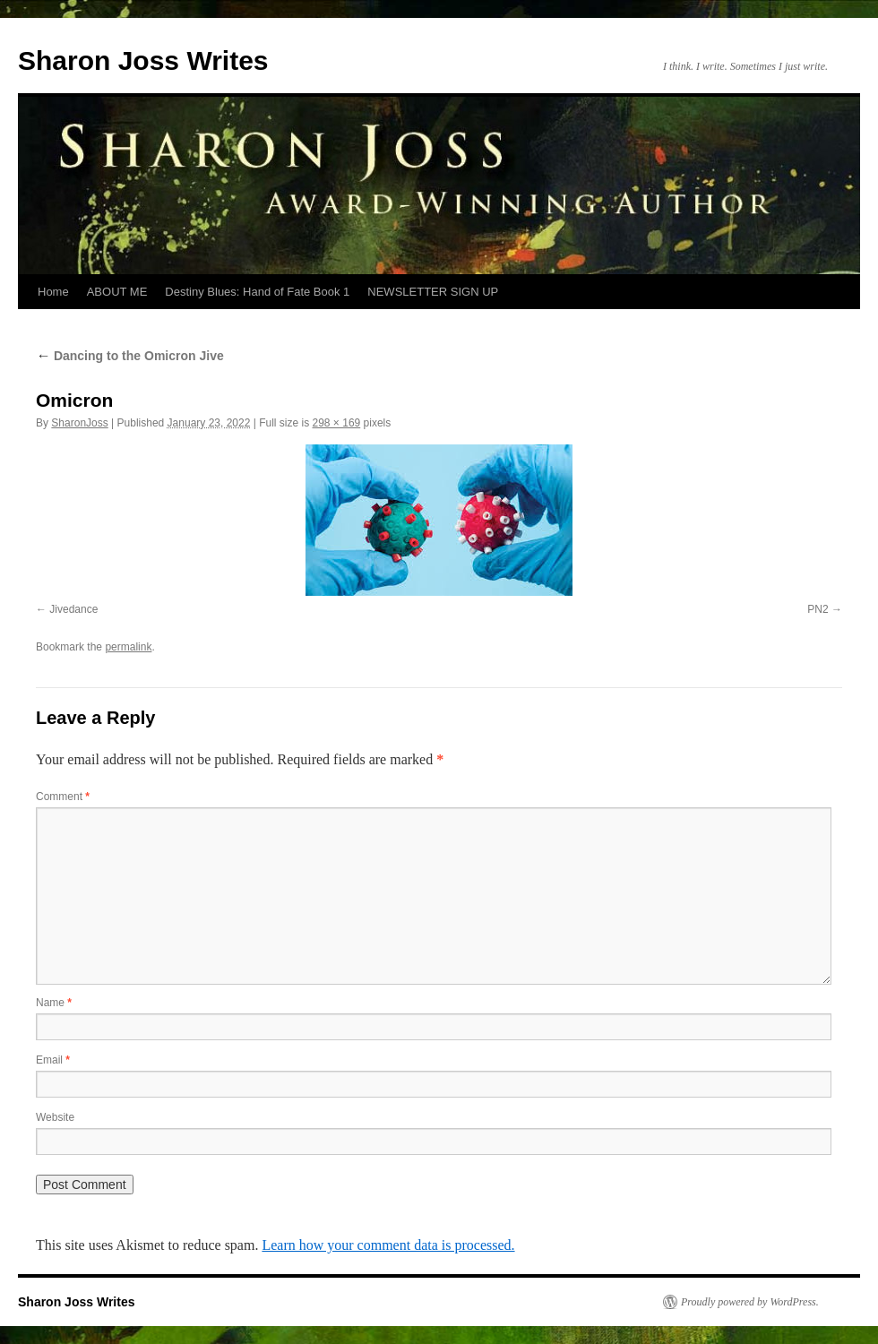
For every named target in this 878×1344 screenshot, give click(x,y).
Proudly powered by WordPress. (750, 1302)
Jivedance (73, 609)
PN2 (817, 609)
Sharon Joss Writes (143, 60)
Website (55, 1117)
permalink (128, 647)
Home (53, 291)
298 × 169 (337, 423)
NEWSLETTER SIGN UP (432, 291)
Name (54, 1002)
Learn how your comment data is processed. (388, 1245)
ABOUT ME (117, 291)
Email (53, 1060)
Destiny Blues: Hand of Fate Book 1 (257, 291)
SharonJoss (79, 423)
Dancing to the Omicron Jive (130, 356)
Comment (63, 796)
